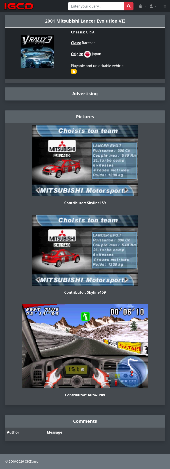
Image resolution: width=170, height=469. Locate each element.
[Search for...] (96, 6)
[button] (142, 6)
